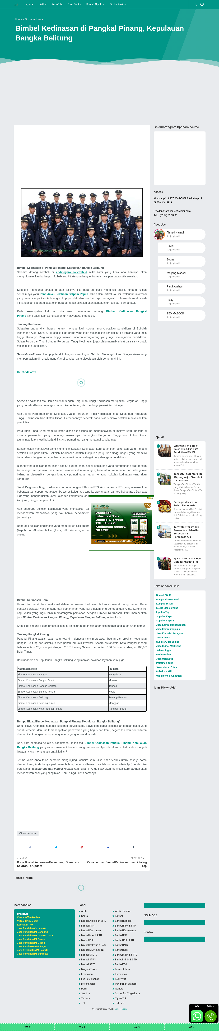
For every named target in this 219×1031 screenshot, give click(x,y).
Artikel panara (123, 911)
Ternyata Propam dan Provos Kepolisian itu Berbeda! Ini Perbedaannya (186, 531)
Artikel (42, 4)
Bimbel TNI (121, 964)
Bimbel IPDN (88, 925)
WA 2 (82, 1027)
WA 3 (137, 1027)
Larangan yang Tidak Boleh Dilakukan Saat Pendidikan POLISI (186, 449)
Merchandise (88, 983)
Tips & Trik (120, 998)
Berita (84, 916)
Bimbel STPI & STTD (126, 954)
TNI (83, 1003)
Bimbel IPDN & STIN (125, 925)
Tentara (85, 998)
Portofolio (57, 4)
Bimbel (119, 916)
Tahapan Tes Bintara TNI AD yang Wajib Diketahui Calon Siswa (188, 477)
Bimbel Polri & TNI (124, 940)
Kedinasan (87, 974)
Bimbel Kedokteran (125, 930)
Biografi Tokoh (89, 969)
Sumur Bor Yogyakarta (127, 993)
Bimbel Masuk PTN (91, 935)
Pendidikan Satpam (126, 983)
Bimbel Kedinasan (28, 833)
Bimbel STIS (121, 949)
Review (119, 988)
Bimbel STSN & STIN (126, 959)
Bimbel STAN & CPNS (92, 949)
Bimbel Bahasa (123, 920)
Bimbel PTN (121, 945)
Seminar (86, 993)
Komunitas (121, 974)
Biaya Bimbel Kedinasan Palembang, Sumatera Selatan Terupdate (48, 864)
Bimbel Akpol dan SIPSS (93, 920)
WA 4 (191, 1027)
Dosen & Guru (122, 969)
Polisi (84, 988)
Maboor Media (121, 1009)
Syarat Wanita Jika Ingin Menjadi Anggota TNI (188, 560)
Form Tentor (74, 4)
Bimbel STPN (88, 959)
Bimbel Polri (116, 4)
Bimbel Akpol (93, 4)
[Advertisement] (110, 95)
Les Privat (120, 979)
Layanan (29, 4)
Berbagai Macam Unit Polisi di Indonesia (186, 503)
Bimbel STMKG (89, 954)
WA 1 (27, 1027)
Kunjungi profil (173, 236)
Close (150, 498)
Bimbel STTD (88, 964)
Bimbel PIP (121, 935)
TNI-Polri (119, 1003)
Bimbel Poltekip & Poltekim (93, 945)
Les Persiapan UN (90, 979)
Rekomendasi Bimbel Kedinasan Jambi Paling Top (117, 864)
